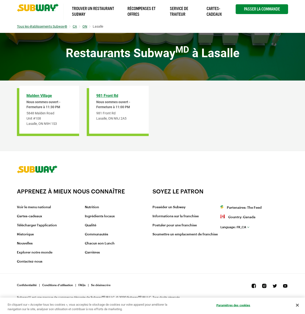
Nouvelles (25, 243)
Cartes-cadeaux (29, 216)
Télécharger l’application (37, 225)
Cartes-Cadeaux (214, 11)
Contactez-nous (29, 261)
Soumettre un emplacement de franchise (185, 234)
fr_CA (233, 227)
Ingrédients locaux (100, 216)
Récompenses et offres (141, 11)
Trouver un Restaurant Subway (93, 11)
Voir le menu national (34, 207)
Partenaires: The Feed (244, 207)
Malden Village (39, 95)
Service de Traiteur (179, 11)
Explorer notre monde (34, 252)
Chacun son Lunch (100, 243)
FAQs (82, 285)
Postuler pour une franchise (174, 225)
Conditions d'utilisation (57, 285)
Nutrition (92, 207)
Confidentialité (27, 285)
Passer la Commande (262, 9)
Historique (25, 234)
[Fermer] (297, 305)
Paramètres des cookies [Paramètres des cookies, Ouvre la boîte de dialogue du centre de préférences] (233, 305)
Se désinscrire (101, 285)
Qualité (90, 225)
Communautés (96, 234)
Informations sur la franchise (175, 216)
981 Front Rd (107, 95)
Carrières (92, 252)
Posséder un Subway (169, 207)
